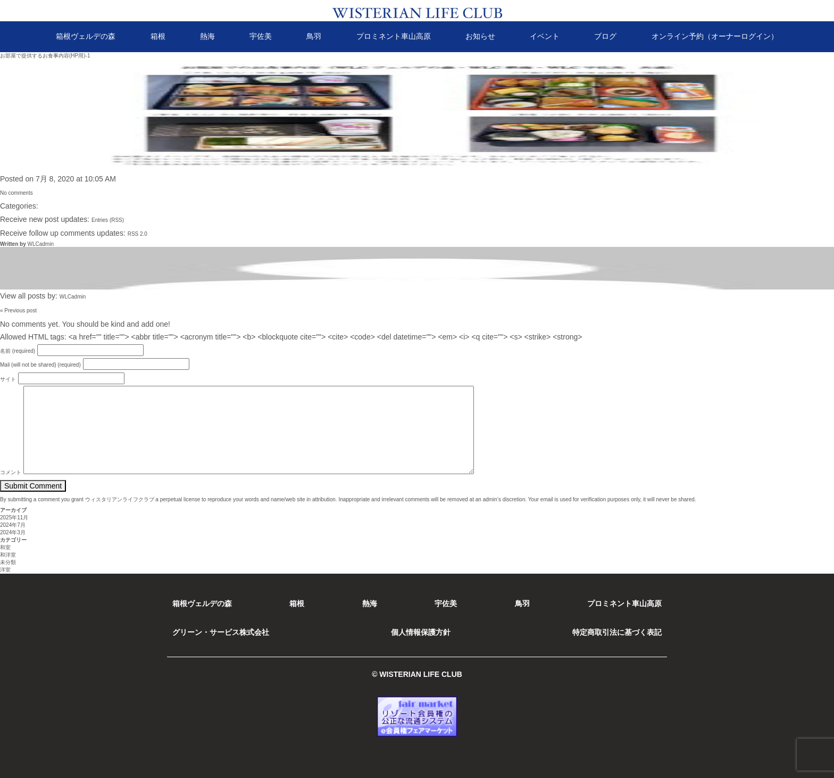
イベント (545, 36)
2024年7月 (13, 525)
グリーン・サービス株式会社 (220, 632)
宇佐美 (260, 36)
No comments (16, 193)
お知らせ (480, 36)
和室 (5, 547)
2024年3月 (13, 532)
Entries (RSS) (107, 220)
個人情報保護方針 (421, 632)
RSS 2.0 (137, 234)
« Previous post (18, 310)
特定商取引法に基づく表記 (617, 632)
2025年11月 (14, 517)
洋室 (5, 570)
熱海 (207, 36)
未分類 (8, 562)
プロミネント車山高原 (393, 36)
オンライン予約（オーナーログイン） (715, 36)
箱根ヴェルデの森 (85, 36)
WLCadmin (40, 244)
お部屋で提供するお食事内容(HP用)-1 (45, 56)
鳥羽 (313, 36)
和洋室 (8, 555)
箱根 (158, 36)
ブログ (605, 36)
